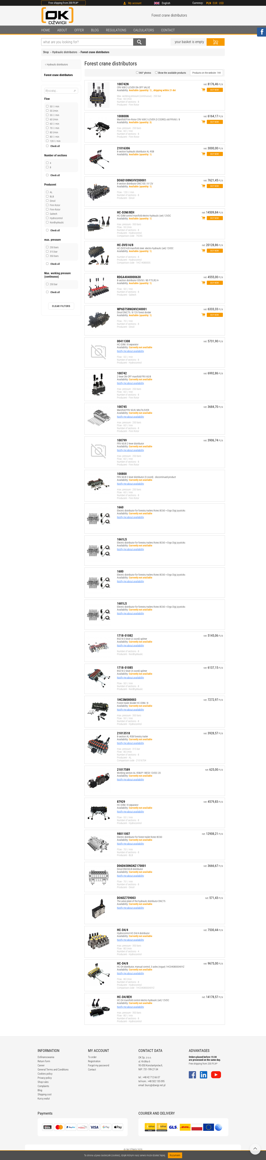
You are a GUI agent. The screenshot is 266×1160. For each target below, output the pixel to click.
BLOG (95, 30)
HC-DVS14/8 (125, 245)
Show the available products (171, 72)
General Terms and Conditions (53, 1069)
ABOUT (62, 30)
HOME (45, 30)
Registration (94, 1061)
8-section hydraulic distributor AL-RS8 (135, 151)
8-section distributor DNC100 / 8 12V (135, 183)
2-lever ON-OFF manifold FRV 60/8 (134, 376)
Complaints (43, 1086)
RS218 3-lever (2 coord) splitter (132, 638)
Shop (46, 52)
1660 (120, 507)
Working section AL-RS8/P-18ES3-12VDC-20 (139, 772)
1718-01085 (125, 667)
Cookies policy (45, 1073)
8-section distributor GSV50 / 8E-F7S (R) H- (138, 280)
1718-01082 (125, 635)
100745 (122, 407)
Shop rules (43, 1082)
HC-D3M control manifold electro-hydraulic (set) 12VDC (144, 215)
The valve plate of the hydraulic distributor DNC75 (141, 901)
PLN (208, 3)
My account (134, 3)
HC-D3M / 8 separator (127, 344)
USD (221, 3)
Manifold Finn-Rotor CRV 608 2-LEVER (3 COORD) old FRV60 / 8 (148, 119)
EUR (215, 3)
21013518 (123, 733)
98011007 (123, 834)
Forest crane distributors (95, 52)
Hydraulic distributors (64, 52)
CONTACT (168, 30)
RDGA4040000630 (129, 277)
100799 (122, 440)
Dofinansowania (46, 1057)
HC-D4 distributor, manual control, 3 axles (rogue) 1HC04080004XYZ (150, 966)
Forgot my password (98, 1065)
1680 (120, 571)
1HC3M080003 (126, 700)
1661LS (122, 539)
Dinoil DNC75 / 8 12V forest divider (134, 312)
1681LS (122, 603)
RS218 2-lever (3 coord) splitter (132, 670)
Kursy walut (44, 1098)
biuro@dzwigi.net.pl (155, 1085)
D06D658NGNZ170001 (131, 866)
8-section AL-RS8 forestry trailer (132, 736)
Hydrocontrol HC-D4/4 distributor (133, 933)
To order (92, 1057)
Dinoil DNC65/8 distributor (130, 869)
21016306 (123, 148)
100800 (122, 474)
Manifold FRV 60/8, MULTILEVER (133, 410)
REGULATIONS (116, 30)
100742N (123, 84)
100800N (123, 116)
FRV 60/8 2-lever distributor (130, 443)
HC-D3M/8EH (125, 212)
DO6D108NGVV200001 (131, 180)
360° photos (144, 72)
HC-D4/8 (122, 963)
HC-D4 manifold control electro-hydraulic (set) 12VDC (143, 1000)
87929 (121, 801)
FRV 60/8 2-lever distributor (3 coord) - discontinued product (146, 477)
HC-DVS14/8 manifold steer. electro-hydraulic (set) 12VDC (145, 248)
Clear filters (61, 306)
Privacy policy (45, 1077)
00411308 (123, 341)
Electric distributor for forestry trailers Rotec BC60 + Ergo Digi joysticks (151, 510)
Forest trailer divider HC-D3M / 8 (132, 703)
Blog (40, 1090)
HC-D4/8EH (124, 997)
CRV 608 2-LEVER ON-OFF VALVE (133, 87)
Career (41, 1065)
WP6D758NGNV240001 (132, 309)
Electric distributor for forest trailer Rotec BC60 (139, 837)
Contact (92, 1069)
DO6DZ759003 (126, 898)
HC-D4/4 (122, 930)
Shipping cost (44, 1094)
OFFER (79, 30)
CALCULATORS (143, 30)
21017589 (123, 769)
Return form (44, 1061)
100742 (122, 373)
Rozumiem (175, 1155)
